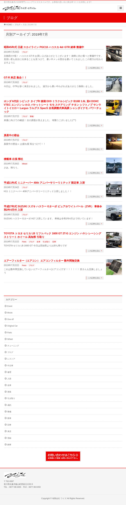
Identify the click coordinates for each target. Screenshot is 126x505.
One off (10, 319)
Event (9, 306)
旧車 (54, 242)
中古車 (10, 365)
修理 (9, 372)
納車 (9, 445)
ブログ (24, 52)
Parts (24, 242)
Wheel (24, 164)
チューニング (13, 346)
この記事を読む (94, 68)
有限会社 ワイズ (59, 498)
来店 (9, 431)
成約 (9, 405)
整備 (32, 116)
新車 (9, 418)
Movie (10, 313)
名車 (38, 242)
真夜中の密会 (11, 135)
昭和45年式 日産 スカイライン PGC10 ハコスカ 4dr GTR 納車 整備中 (44, 47)
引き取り (46, 242)
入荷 (9, 379)
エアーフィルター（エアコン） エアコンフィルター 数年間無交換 (42, 260)
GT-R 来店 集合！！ (15, 77)
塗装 (9, 392)
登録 (9, 438)
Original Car (12, 326)
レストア (11, 359)
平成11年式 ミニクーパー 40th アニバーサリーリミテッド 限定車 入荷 (44, 182)
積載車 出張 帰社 (13, 159)
